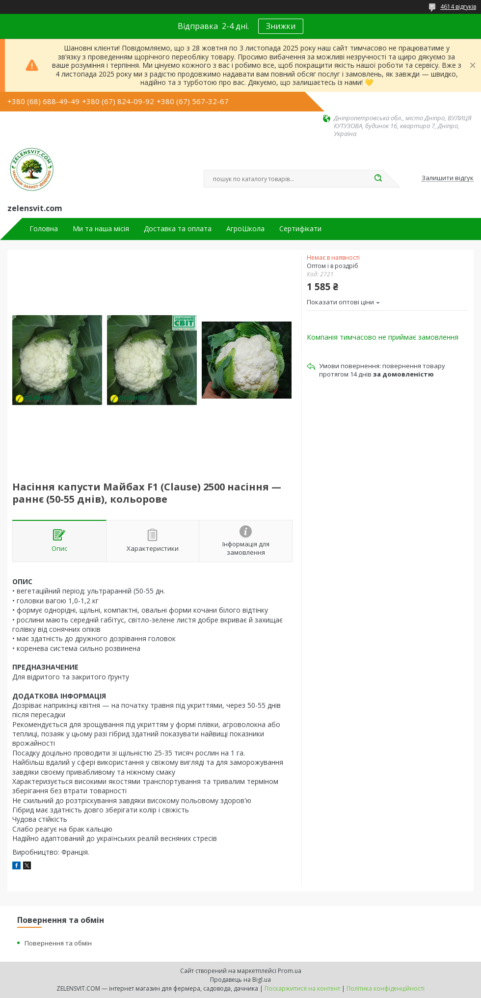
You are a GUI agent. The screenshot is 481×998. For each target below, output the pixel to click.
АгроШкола (245, 228)
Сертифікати (300, 228)
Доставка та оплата (178, 228)
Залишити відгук (448, 178)
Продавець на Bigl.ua (240, 979)
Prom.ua (289, 971)
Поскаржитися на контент (302, 988)
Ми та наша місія (101, 228)
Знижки (280, 26)
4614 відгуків (458, 6)
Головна (43, 228)
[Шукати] (378, 179)
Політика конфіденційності (386, 988)
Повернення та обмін (58, 943)
